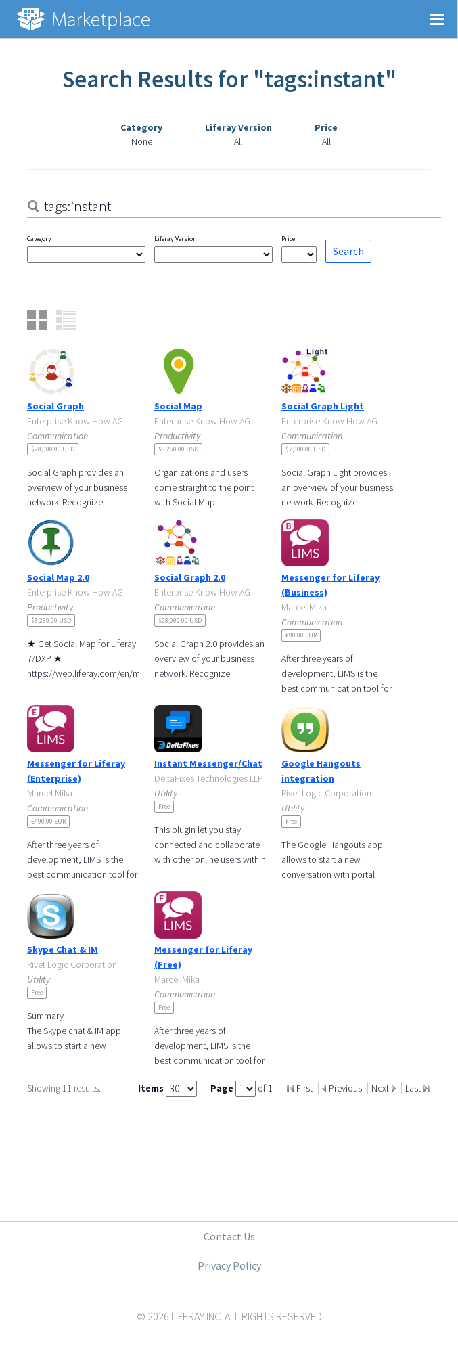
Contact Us (229, 1236)
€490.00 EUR (48, 821)
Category (39, 238)
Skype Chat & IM (62, 949)
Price (288, 238)
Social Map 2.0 (58, 577)
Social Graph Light (322, 406)
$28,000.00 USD (52, 449)
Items (152, 1088)
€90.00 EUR (301, 635)
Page (222, 1088)
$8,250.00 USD (178, 449)
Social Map (178, 406)
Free (164, 806)
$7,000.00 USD (305, 449)
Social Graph (55, 406)
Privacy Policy (229, 1265)
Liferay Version (175, 238)
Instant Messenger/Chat (208, 763)
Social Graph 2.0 (189, 577)
